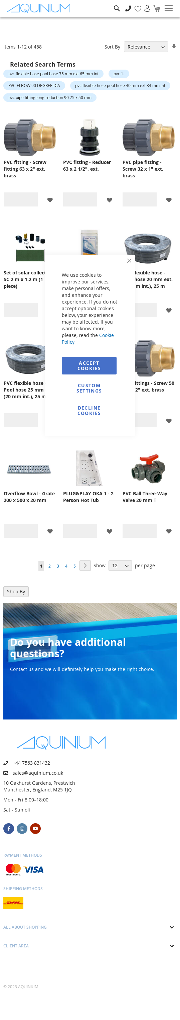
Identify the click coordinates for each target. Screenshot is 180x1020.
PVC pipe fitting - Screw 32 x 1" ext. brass (143, 169)
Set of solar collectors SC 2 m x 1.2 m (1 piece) (28, 279)
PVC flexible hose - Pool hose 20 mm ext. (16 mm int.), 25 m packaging (148, 279)
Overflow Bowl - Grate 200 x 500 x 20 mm (29, 496)
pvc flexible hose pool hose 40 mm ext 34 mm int (120, 85)
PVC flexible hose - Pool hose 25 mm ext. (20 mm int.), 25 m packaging (29, 390)
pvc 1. (119, 73)
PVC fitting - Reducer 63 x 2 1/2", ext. (87, 165)
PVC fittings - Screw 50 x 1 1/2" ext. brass (148, 386)
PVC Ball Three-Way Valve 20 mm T (145, 496)
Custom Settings (89, 388)
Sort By (112, 47)
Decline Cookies (89, 410)
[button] (50, 199)
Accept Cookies (89, 365)
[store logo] (40, 8)
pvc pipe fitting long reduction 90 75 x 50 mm (50, 97)
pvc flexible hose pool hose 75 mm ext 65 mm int (53, 73)
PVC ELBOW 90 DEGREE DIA (34, 85)
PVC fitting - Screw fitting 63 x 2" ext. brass (25, 169)
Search (117, 3)
